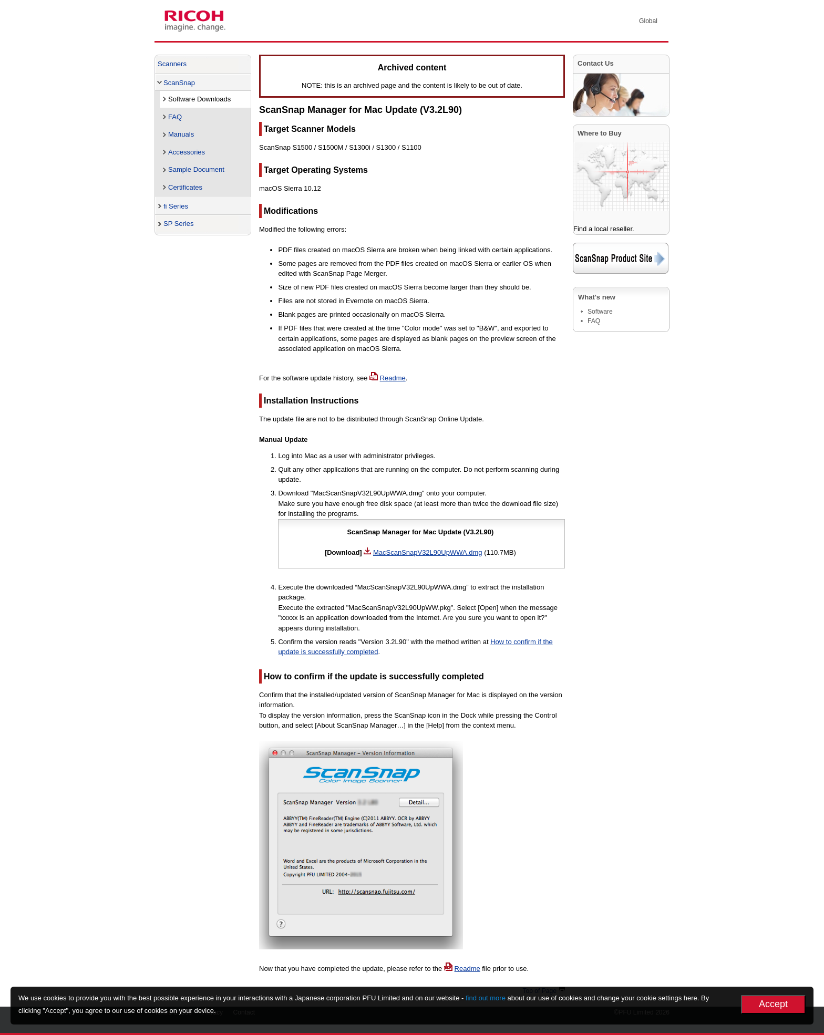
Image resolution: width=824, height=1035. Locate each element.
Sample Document (196, 169)
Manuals (181, 134)
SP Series (178, 223)
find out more (486, 998)
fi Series (175, 206)
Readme (393, 378)
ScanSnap (179, 83)
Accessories (186, 152)
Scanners (172, 64)
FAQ (175, 117)
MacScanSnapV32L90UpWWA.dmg (427, 552)
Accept (773, 1004)
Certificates (185, 187)
